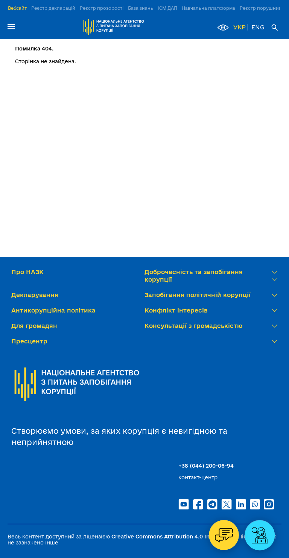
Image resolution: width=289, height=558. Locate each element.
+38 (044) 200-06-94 (206, 466)
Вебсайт (17, 8)
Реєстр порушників (262, 8)
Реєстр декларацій (53, 8)
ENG (258, 27)
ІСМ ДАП (167, 8)
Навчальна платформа (208, 8)
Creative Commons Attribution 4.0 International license (185, 537)
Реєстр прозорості (101, 8)
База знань (140, 8)
